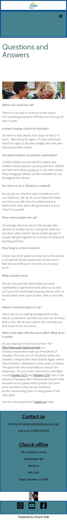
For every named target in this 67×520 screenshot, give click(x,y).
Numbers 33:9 (41, 375)
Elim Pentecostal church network (21, 347)
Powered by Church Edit (33, 517)
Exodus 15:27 (19, 375)
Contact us (40, 402)
